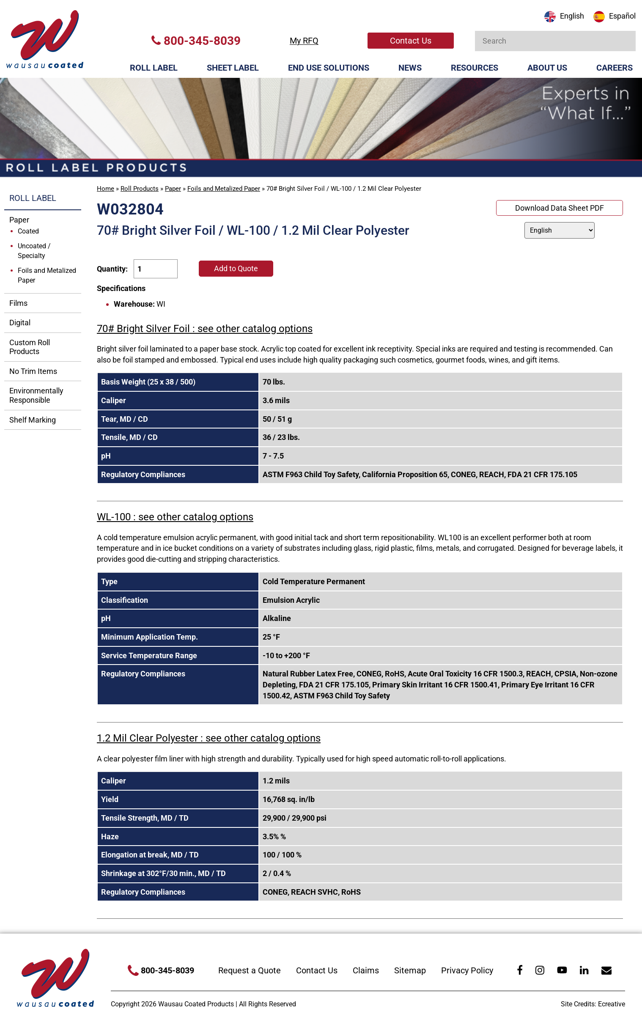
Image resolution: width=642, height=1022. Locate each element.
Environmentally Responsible (36, 395)
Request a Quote (249, 970)
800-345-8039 (196, 41)
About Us (547, 68)
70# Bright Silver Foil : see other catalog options (205, 329)
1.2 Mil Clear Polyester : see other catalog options (209, 738)
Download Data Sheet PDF (559, 207)
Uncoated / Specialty (34, 251)
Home (105, 188)
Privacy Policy (467, 970)
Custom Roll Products (29, 347)
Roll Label (154, 68)
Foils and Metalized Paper (223, 188)
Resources (474, 68)
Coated (28, 231)
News (410, 68)
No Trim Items (33, 371)
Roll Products (140, 188)
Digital (19, 322)
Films (18, 303)
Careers (614, 68)
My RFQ (304, 41)
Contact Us (410, 41)
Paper (173, 188)
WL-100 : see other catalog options (175, 517)
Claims (366, 970)
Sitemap (410, 970)
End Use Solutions (328, 68)
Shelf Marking (32, 419)
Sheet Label (233, 68)
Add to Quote (236, 268)
